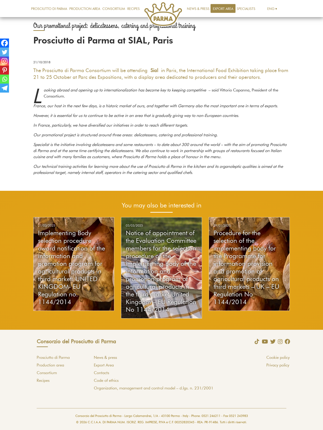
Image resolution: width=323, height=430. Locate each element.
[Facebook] (4, 43)
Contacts (101, 373)
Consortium (113, 9)
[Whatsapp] (4, 79)
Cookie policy (278, 358)
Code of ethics (106, 381)
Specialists (246, 9)
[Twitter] (4, 52)
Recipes (133, 9)
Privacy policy (277, 365)
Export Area (223, 9)
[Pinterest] (4, 70)
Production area (84, 9)
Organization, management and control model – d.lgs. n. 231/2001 (153, 388)
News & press (198, 9)
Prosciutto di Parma (49, 9)
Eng (270, 9)
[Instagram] (4, 61)
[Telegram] (4, 88)
